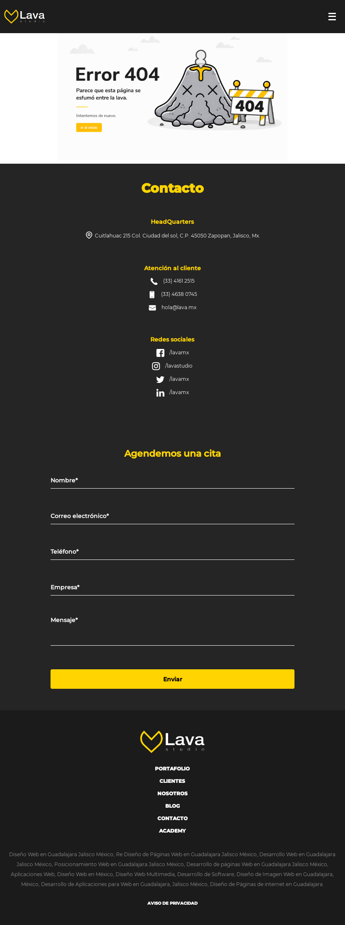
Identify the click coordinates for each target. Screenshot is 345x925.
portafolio (172, 768)
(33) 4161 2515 (179, 281)
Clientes (172, 781)
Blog (172, 806)
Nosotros (172, 793)
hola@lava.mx (179, 307)
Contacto (172, 818)
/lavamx (179, 352)
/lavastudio (179, 366)
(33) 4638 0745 (179, 294)
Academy (172, 831)
